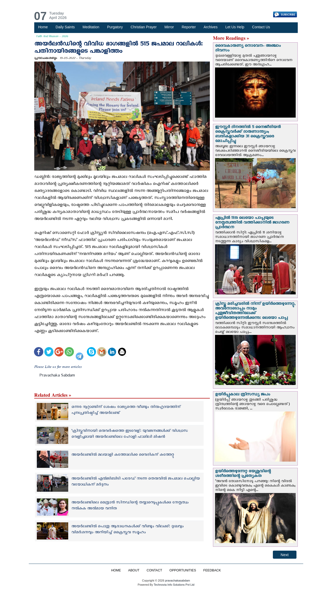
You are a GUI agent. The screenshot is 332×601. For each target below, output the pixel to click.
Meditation (90, 27)
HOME (116, 570)
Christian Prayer (144, 27)
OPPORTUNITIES (182, 570)
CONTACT (154, 570)
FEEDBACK (212, 570)
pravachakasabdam (177, 580)
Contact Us (261, 27)
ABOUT (133, 570)
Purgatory (115, 27)
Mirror (169, 27)
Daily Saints (65, 27)
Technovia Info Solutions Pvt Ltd (173, 584)
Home (43, 27)
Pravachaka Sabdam (57, 376)
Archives (211, 27)
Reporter (189, 27)
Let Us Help (234, 27)
